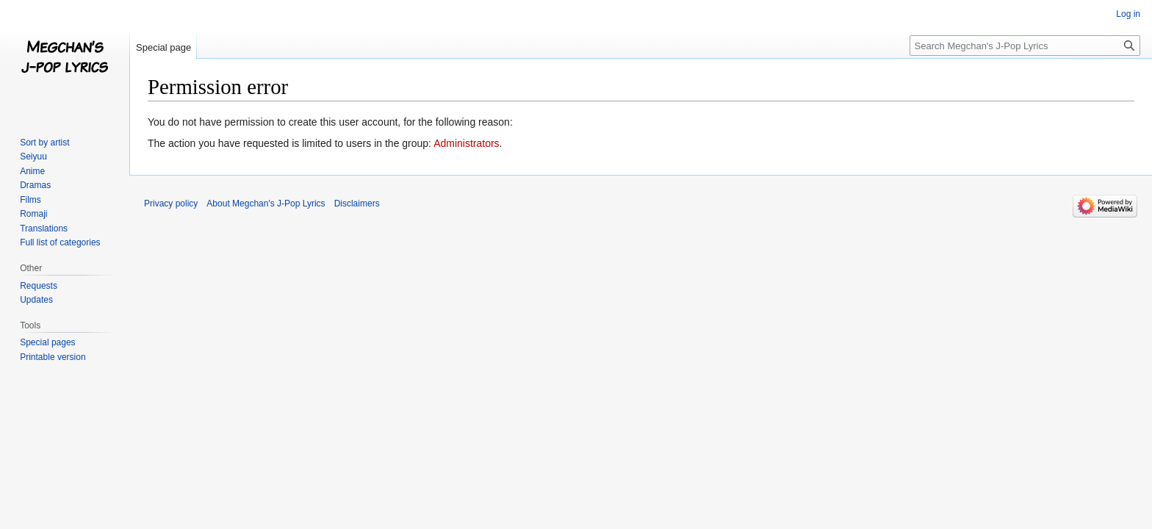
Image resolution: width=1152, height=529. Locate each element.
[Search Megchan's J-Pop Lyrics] (1025, 45)
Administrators (466, 143)
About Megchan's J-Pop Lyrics (265, 203)
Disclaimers (357, 203)
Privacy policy (171, 203)
